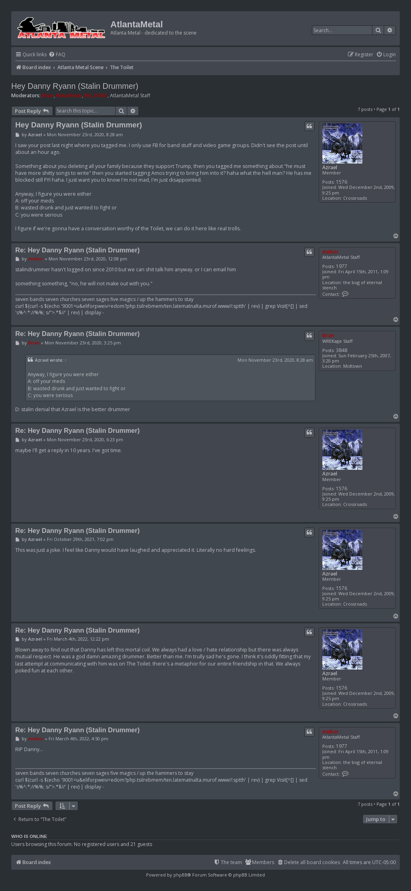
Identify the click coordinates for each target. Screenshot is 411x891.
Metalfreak (69, 95)
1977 (341, 266)
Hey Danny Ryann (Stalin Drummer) (74, 86)
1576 (341, 181)
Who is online (29, 836)
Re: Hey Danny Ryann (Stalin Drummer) (77, 250)
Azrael (329, 167)
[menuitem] (57, 54)
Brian (48, 95)
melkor (330, 251)
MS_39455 (96, 95)
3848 (341, 350)
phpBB (180, 875)
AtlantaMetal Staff (130, 95)
